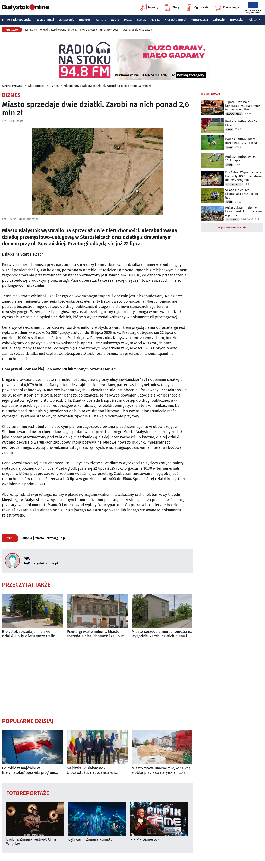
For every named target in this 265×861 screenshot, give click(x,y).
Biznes (141, 20)
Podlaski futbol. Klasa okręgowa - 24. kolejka (241, 141)
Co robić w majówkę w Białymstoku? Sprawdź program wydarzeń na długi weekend (28, 770)
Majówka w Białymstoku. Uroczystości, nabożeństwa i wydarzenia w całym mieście (91, 770)
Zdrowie (219, 20)
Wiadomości (45, 20)
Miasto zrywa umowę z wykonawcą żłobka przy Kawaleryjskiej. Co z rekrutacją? (161, 770)
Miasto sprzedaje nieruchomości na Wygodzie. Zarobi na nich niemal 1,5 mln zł (162, 633)
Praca (128, 20)
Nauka (155, 20)
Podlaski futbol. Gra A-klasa (241, 123)
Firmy (172, 7)
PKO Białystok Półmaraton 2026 (99, 29)
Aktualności (232, 220)
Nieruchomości (175, 20)
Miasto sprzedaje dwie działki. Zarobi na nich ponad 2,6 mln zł (107, 86)
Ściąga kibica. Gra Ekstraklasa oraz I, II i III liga (241, 193)
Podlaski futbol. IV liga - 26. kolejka (242, 158)
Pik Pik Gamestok (144, 839)
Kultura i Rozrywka (234, 114)
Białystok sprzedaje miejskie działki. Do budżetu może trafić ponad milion (28, 633)
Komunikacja (227, 7)
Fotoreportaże (27, 793)
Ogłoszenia (197, 7)
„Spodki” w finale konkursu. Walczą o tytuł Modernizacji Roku (242, 105)
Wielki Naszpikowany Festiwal (58, 29)
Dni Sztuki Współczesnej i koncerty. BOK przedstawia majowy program (244, 176)
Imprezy (149, 7)
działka (27, 538)
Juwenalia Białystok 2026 (137, 29)
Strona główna (12, 86)
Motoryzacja (199, 20)
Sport (115, 20)
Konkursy (31, 29)
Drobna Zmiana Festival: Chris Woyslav (31, 841)
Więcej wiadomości (229, 227)
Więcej (254, 20)
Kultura (101, 20)
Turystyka (236, 20)
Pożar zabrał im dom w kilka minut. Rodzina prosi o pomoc (243, 211)
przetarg (52, 538)
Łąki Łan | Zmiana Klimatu (90, 839)
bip (63, 538)
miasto (39, 538)
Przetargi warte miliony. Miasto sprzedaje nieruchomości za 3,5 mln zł (97, 633)
